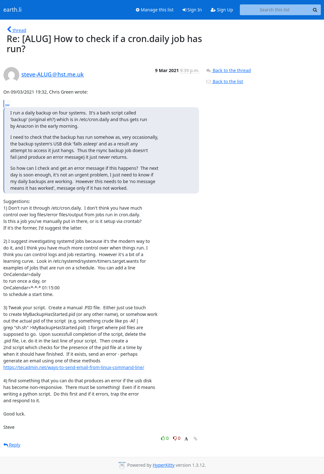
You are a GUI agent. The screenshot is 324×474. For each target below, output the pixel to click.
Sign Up (222, 10)
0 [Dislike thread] (177, 438)
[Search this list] (275, 9)
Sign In (192, 10)
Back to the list (224, 81)
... (7, 103)
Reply (12, 445)
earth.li (12, 10)
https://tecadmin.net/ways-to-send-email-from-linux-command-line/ (73, 367)
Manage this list (155, 10)
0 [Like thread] (165, 438)
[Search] (315, 9)
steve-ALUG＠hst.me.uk (53, 74)
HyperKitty (163, 465)
